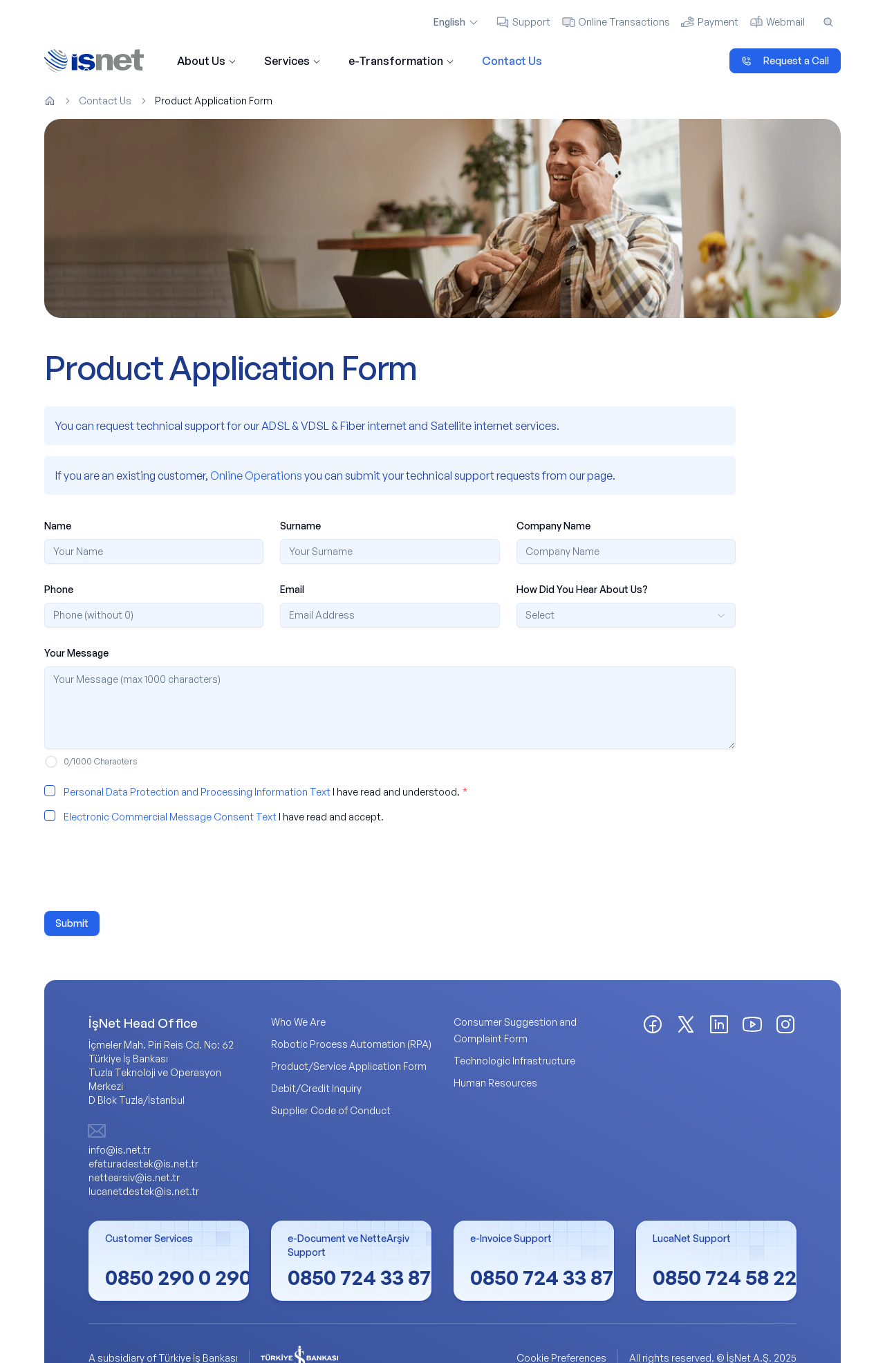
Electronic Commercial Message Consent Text (170, 816)
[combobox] (626, 615)
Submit (71, 923)
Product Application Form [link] (213, 100)
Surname (300, 526)
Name (57, 526)
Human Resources (495, 1083)
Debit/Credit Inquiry (316, 1088)
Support (523, 22)
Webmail (777, 22)
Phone (58, 589)
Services (292, 61)
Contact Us (512, 61)
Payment (709, 22)
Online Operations (256, 475)
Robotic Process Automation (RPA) (351, 1044)
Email (292, 589)
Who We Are (298, 1022)
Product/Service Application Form (349, 1066)
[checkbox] (49, 790)
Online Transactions (615, 22)
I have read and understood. (265, 792)
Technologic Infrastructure (514, 1060)
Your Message (76, 653)
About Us (206, 61)
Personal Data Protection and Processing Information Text (197, 792)
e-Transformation (401, 61)
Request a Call (785, 60)
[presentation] (149, 867)
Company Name (553, 526)
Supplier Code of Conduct (331, 1110)
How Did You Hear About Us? (582, 589)
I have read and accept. (224, 816)
